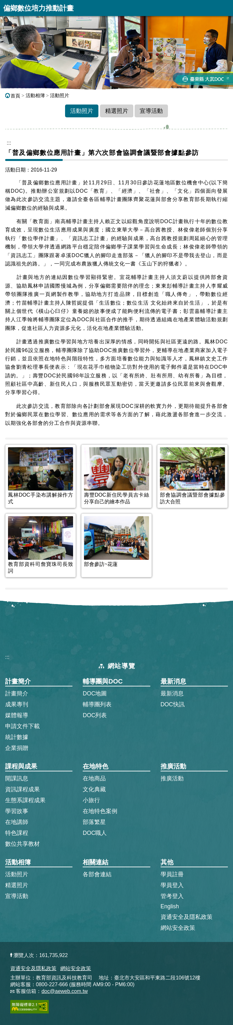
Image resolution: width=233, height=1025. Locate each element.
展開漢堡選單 (225, 8)
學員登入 (172, 884)
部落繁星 (94, 822)
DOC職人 (95, 833)
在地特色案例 (100, 811)
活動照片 (59, 95)
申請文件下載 (22, 726)
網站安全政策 (178, 928)
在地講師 (16, 822)
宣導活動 (151, 111)
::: (7, 657)
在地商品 (94, 778)
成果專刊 (16, 704)
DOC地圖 (95, 693)
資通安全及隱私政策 (186, 917)
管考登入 (172, 895)
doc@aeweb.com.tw (64, 991)
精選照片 (116, 111)
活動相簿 (35, 95)
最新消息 (172, 693)
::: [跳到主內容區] (9, 143)
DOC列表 (95, 715)
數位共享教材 (22, 844)
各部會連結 (97, 874)
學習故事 (16, 811)
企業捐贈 (16, 748)
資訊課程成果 (22, 789)
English (170, 906)
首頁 (12, 95)
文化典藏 (94, 789)
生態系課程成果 (25, 800)
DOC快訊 (173, 704)
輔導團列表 (97, 704)
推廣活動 (172, 778)
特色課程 (16, 833)
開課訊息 (16, 778)
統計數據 (16, 737)
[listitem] (40, 476)
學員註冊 (172, 874)
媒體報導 (16, 715)
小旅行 (91, 800)
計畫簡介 (16, 693)
